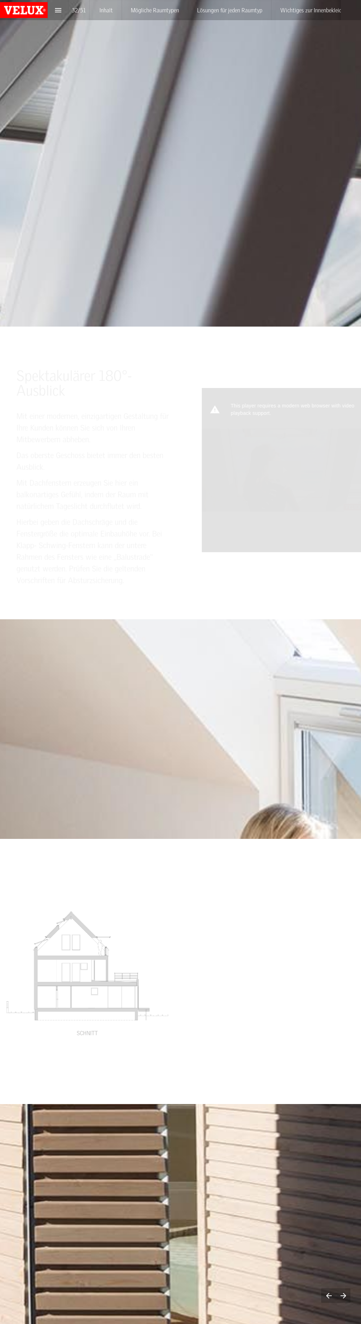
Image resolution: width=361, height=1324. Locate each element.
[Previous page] (328, 1295)
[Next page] (343, 1295)
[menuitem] (106, 10)
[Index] (58, 10)
